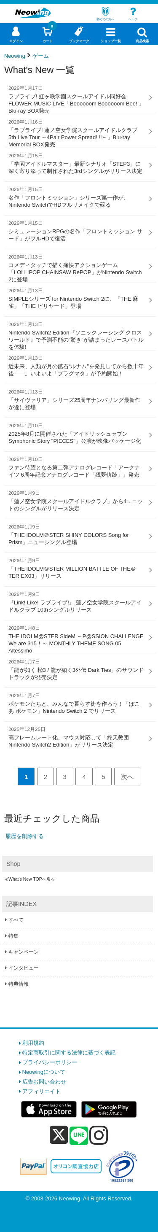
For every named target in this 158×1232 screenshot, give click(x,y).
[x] (59, 1135)
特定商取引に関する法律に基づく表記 (68, 1052)
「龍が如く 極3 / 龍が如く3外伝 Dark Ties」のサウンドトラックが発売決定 (76, 669)
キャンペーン (23, 952)
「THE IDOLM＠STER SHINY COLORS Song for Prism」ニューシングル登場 (76, 534)
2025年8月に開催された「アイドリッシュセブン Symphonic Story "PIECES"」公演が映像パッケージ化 (76, 433)
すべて (16, 920)
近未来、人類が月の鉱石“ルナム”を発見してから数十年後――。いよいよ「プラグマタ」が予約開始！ (76, 366)
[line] (79, 1136)
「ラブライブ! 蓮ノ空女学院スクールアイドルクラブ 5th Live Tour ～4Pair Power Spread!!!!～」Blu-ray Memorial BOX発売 (76, 133)
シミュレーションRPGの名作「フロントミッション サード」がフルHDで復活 (76, 231)
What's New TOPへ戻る (31, 879)
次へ (127, 776)
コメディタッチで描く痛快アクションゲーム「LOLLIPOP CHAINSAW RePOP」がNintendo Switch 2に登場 (76, 268)
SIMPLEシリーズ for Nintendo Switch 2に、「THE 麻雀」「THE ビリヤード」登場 (76, 298)
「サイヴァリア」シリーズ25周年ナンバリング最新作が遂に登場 (76, 399)
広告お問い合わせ (44, 1081)
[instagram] (98, 1135)
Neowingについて (44, 1072)
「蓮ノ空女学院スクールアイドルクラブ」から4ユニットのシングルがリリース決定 (76, 501)
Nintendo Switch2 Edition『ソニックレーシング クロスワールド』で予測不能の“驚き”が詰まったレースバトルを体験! (76, 335)
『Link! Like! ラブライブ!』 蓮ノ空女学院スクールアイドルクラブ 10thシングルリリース (76, 602)
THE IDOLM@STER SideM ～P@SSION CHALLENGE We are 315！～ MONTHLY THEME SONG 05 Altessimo (76, 639)
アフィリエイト (41, 1091)
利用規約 (33, 1043)
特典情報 (18, 984)
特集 (13, 936)
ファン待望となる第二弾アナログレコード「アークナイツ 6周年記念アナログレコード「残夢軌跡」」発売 (76, 467)
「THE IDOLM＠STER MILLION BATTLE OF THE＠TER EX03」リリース (76, 568)
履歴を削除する (24, 836)
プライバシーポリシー (49, 1062)
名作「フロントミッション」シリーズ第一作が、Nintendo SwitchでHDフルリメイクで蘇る (76, 197)
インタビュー (23, 968)
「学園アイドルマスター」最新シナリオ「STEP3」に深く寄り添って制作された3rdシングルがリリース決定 (76, 163)
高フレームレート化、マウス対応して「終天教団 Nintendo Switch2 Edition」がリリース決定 (76, 737)
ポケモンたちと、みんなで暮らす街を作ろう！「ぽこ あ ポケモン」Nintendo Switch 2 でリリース (76, 703)
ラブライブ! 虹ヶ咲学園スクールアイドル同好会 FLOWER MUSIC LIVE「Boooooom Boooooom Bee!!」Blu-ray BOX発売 (76, 99)
